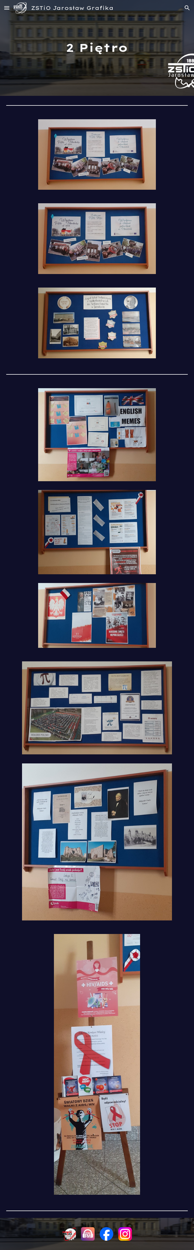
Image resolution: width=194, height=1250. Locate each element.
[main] (97, 48)
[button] (7, 8)
